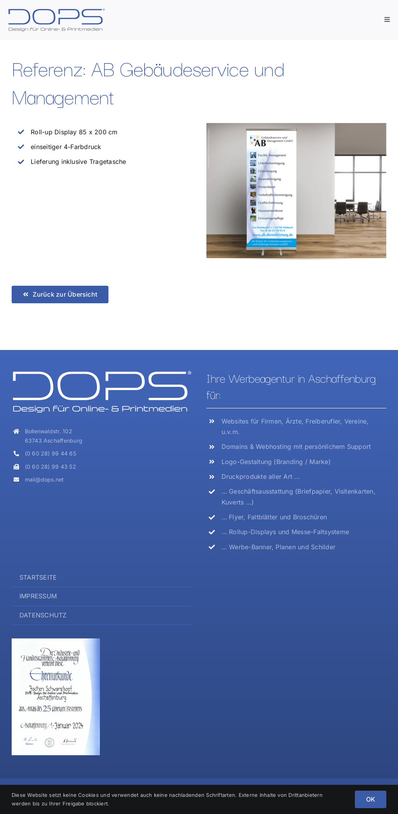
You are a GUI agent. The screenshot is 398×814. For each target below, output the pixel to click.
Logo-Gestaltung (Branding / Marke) (276, 462)
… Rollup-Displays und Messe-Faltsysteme (285, 532)
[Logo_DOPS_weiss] (102, 372)
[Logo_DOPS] (56, 11)
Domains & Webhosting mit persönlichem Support (296, 446)
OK (370, 799)
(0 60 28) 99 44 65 (50, 453)
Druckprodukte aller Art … (261, 476)
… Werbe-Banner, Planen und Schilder (278, 547)
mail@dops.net (44, 479)
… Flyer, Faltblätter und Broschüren (274, 517)
